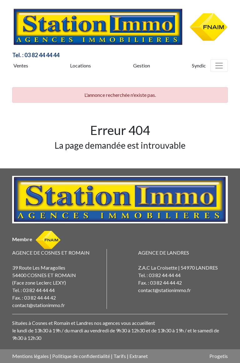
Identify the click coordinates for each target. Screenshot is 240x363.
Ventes (20, 65)
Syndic (199, 65)
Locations (80, 65)
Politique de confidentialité (81, 356)
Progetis (218, 356)
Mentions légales (30, 356)
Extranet (138, 356)
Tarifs (119, 356)
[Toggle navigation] (219, 65)
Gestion (141, 65)
